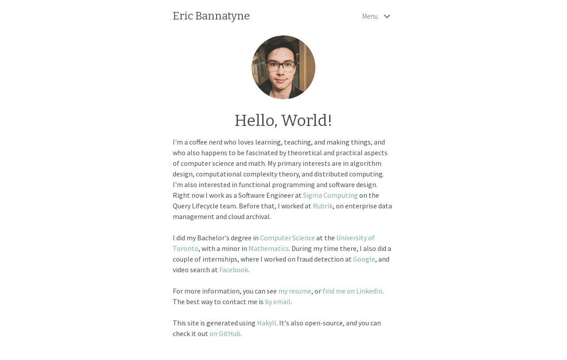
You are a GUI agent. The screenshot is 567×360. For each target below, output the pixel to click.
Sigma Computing (330, 195)
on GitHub (225, 333)
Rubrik (323, 205)
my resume (294, 290)
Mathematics (269, 248)
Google (364, 258)
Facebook (233, 269)
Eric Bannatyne (211, 16)
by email (278, 301)
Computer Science (287, 237)
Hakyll (266, 322)
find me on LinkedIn (352, 290)
